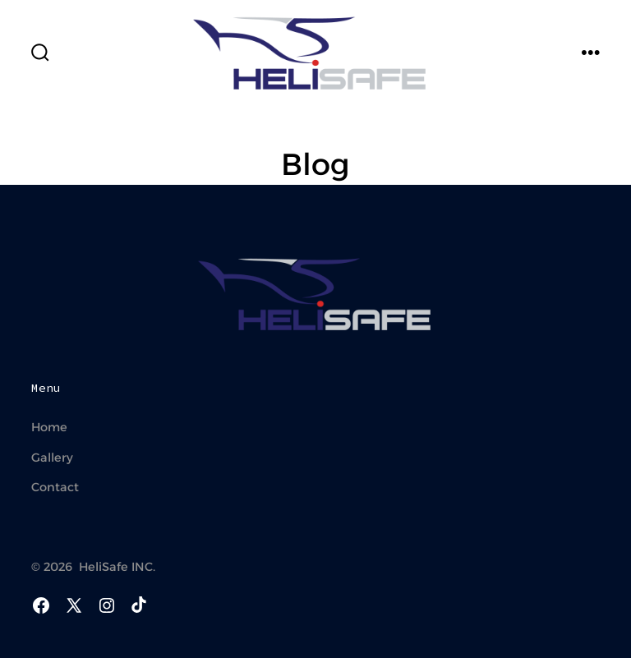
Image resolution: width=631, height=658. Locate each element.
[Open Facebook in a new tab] (41, 605)
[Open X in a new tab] (74, 605)
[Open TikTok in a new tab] (137, 605)
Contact (55, 487)
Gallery (52, 457)
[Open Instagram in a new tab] (107, 605)
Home (49, 427)
